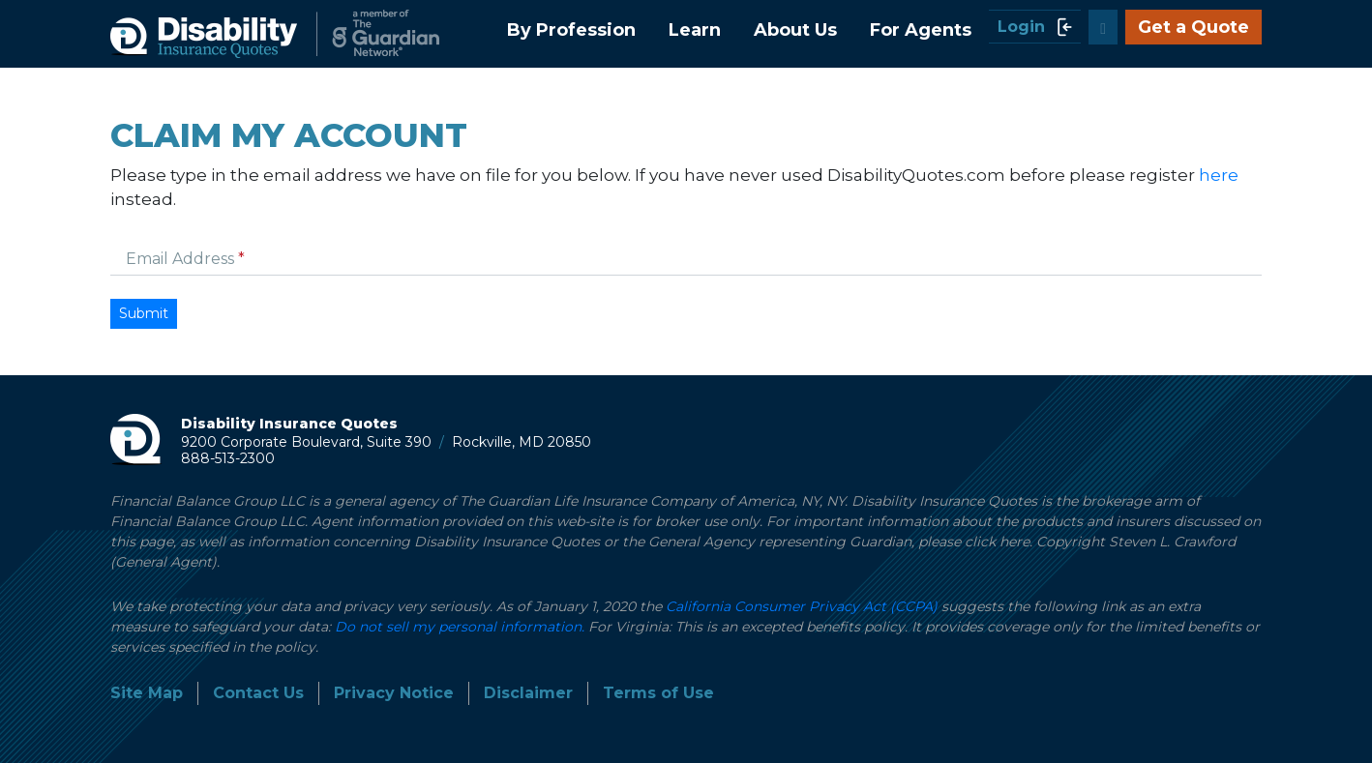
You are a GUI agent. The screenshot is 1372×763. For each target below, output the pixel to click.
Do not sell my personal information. (459, 626)
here (1218, 175)
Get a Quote (1193, 27)
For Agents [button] (920, 30)
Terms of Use (658, 693)
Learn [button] (695, 30)
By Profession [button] (571, 30)
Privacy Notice (394, 693)
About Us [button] (795, 30)
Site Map (146, 693)
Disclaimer (528, 693)
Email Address (182, 258)
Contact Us (258, 693)
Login (1035, 26)
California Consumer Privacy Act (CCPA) (802, 606)
